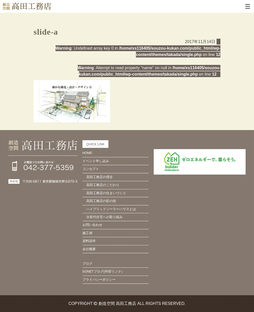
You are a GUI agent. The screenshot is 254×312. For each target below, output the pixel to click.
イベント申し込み (95, 161)
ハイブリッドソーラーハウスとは (111, 209)
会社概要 (89, 249)
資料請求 (89, 241)
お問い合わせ (92, 225)
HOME (87, 153)
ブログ (87, 263)
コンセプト (90, 169)
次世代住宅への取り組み (104, 217)
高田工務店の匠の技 (101, 201)
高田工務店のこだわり (102, 185)
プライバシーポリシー (99, 279)
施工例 (87, 233)
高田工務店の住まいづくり (106, 193)
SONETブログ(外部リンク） (103, 271)
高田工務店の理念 (99, 177)
